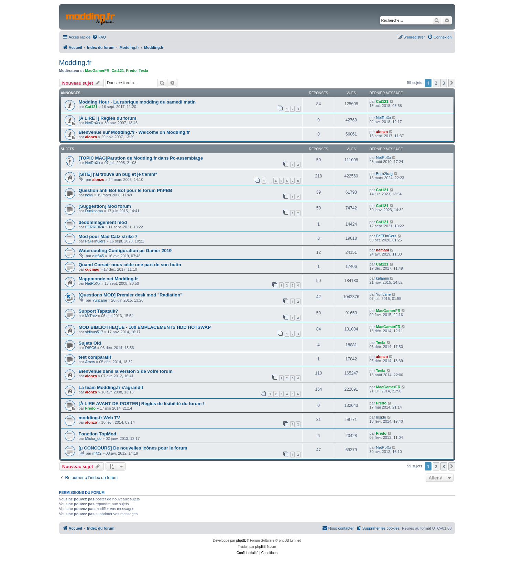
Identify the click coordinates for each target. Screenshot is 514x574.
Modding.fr (75, 62)
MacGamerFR (97, 70)
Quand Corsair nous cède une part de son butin (130, 264)
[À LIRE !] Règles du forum (107, 118)
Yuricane (99, 300)
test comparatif (95, 357)
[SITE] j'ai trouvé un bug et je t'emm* (118, 174)
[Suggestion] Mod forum (105, 206)
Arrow (90, 362)
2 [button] (436, 83)
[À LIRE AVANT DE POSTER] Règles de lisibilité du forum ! (142, 403)
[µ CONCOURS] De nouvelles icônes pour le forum (133, 448)
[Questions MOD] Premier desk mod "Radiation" (131, 294)
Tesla (143, 70)
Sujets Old (90, 343)
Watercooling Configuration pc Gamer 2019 (125, 250)
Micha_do (93, 438)
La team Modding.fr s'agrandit (111, 387)
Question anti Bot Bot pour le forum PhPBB (126, 190)
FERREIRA (94, 227)
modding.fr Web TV (99, 417)
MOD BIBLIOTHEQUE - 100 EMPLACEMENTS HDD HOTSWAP (145, 327)
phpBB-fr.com (265, 547)
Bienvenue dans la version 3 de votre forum (126, 371)
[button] (451, 83)
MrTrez (91, 316)
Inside (381, 417)
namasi (382, 250)
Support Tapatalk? (98, 311)
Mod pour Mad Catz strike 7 (108, 236)
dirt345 (98, 256)
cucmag (92, 269)
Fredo (131, 70)
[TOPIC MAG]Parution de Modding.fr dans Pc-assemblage (141, 158)
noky (89, 195)
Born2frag (384, 174)
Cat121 (117, 70)
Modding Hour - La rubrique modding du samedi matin (137, 102)
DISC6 (90, 348)
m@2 (96, 453)
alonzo (91, 137)
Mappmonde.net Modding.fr (108, 278)
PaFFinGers (95, 241)
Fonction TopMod (98, 433)
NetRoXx (92, 123)
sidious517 (94, 332)
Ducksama (94, 211)
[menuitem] (99, 37)
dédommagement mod (103, 222)
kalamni (382, 278)
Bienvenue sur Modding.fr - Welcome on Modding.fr (134, 132)
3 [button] (443, 83)
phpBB (241, 540)
